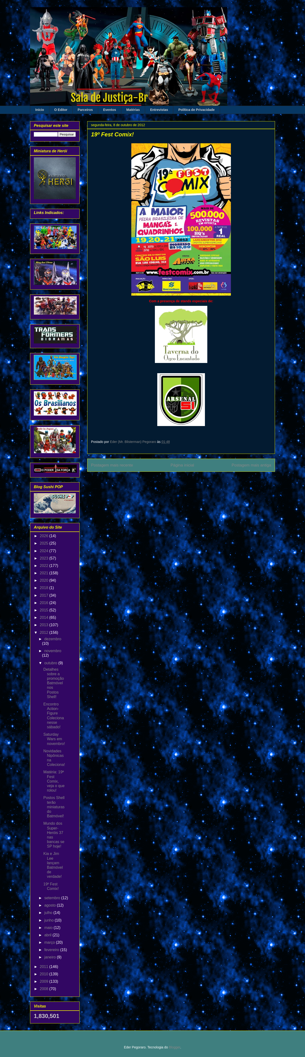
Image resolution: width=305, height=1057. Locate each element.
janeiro (50, 957)
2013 (44, 625)
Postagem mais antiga (251, 465)
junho (49, 920)
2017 (44, 595)
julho (48, 913)
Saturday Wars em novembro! (54, 738)
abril (48, 935)
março (50, 942)
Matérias (133, 110)
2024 (44, 551)
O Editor (60, 110)
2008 (44, 989)
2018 (44, 588)
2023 (44, 558)
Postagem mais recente (112, 465)
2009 (44, 981)
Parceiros (85, 110)
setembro (52, 898)
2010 (44, 974)
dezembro (52, 639)
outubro (51, 663)
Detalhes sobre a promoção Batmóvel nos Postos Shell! (53, 683)
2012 (44, 632)
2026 (44, 536)
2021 (44, 573)
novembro (52, 651)
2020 (44, 580)
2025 (44, 543)
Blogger (174, 1047)
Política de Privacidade (196, 110)
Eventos (109, 110)
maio (49, 928)
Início (39, 110)
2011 (44, 967)
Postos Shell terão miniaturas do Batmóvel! (54, 807)
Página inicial (182, 465)
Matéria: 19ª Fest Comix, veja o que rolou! (54, 781)
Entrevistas (159, 110)
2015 (44, 610)
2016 (44, 603)
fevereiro (52, 950)
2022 (44, 566)
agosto (50, 905)
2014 (44, 617)
